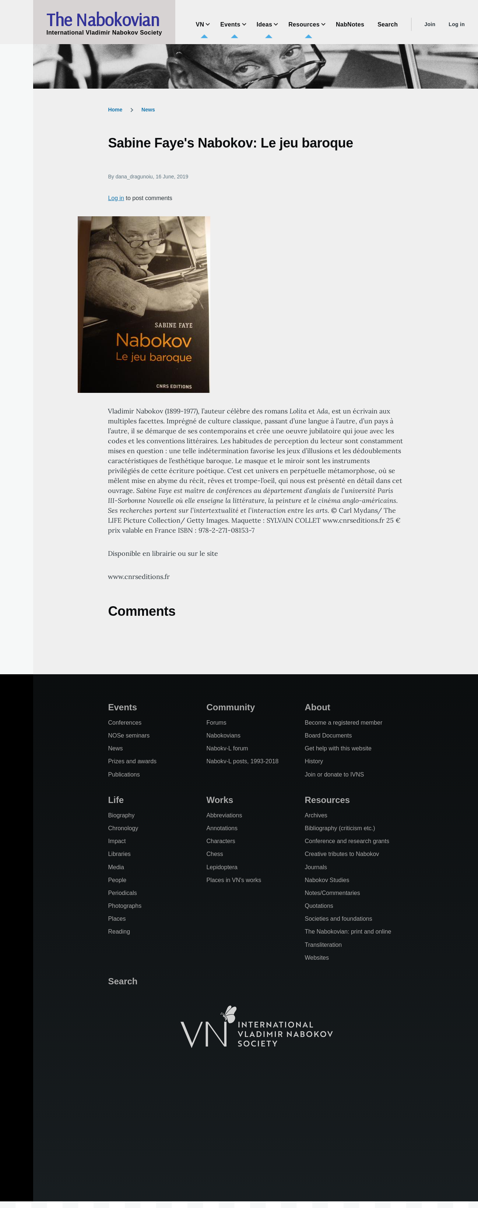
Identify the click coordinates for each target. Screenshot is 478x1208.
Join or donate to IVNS (334, 774)
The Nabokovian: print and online (348, 931)
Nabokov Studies (327, 880)
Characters (220, 841)
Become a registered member (343, 723)
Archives (316, 815)
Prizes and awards (132, 761)
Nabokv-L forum (227, 748)
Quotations (319, 906)
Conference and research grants (347, 841)
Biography (121, 815)
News (148, 110)
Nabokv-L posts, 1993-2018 (242, 761)
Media (116, 867)
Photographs (124, 906)
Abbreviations (224, 815)
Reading (119, 931)
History (314, 761)
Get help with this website (338, 748)
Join (429, 24)
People (117, 880)
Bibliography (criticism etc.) (340, 828)
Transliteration (323, 945)
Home (115, 110)
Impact (117, 841)
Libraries (119, 854)
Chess (214, 854)
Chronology (123, 828)
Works (219, 800)
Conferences (124, 723)
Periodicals (122, 893)
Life (116, 800)
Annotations (222, 828)
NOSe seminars (129, 735)
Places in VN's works (233, 880)
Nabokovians (223, 735)
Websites (317, 958)
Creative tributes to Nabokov (342, 854)
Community (230, 707)
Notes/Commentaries (332, 893)
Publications (124, 774)
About (317, 707)
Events (122, 707)
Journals (316, 867)
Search (122, 981)
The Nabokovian (102, 19)
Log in (457, 24)
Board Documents (328, 735)
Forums (216, 723)
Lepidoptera (222, 867)
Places (117, 919)
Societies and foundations (338, 919)
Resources (327, 800)
